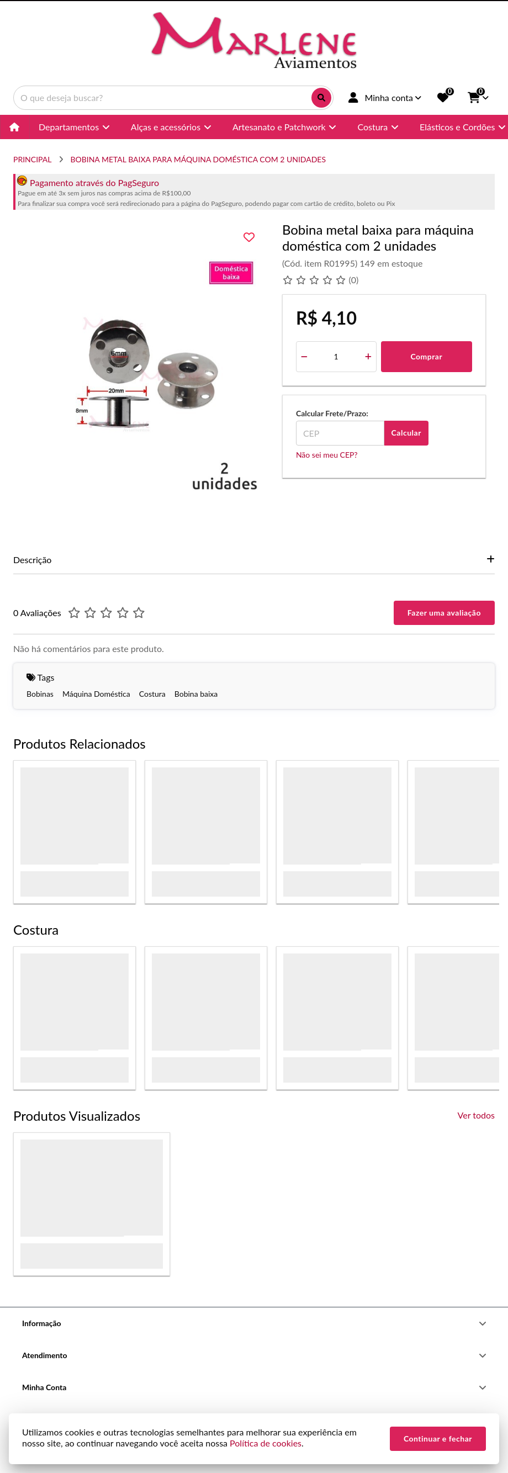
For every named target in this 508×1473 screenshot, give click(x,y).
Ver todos (476, 1115)
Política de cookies (265, 1443)
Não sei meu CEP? (327, 454)
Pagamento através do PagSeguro (88, 182)
